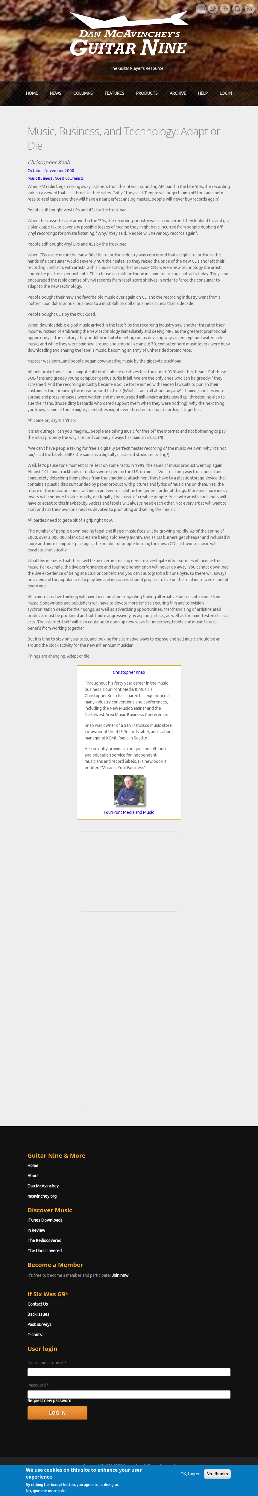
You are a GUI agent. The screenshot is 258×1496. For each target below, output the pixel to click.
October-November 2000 (51, 170)
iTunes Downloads (45, 1220)
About (33, 1175)
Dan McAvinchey (43, 1186)
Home (32, 93)
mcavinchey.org (42, 1196)
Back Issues (38, 1314)
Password (38, 1385)
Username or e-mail (47, 1362)
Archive (178, 93)
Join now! (120, 1275)
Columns (83, 93)
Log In (226, 93)
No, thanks (217, 1476)
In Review (36, 1230)
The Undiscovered (45, 1250)
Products (147, 93)
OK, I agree (190, 1476)
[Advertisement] (129, 870)
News (55, 93)
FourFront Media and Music (129, 812)
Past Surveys (39, 1324)
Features (114, 93)
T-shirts (35, 1334)
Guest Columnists (69, 178)
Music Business (40, 178)
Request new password (49, 1400)
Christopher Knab (129, 672)
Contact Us (38, 1304)
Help (203, 93)
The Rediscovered (44, 1240)
